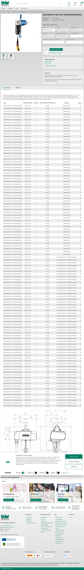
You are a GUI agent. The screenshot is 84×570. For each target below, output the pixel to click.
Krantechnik (58, 537)
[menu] (42, 9)
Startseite (3, 13)
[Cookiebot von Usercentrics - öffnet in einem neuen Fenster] (8, 568)
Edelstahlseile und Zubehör (61, 522)
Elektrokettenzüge (22, 13)
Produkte (8, 13)
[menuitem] (3, 9)
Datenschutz (29, 517)
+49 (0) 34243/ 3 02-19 (8, 527)
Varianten (18, 88)
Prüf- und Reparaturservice (46, 526)
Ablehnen (74, 561)
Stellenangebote (44, 524)
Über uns (43, 519)
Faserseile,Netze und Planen (60, 527)
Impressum (29, 519)
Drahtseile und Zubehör (61, 521)
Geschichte (43, 521)
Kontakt (42, 532)
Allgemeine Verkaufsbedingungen (31, 521)
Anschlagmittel (59, 517)
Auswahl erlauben (73, 556)
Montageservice (44, 528)
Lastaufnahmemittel (60, 539)
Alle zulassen (74, 551)
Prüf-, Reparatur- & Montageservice (59, 542)
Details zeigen (65, 567)
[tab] (7, 89)
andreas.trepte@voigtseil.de (50, 67)
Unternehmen (44, 517)
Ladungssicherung (60, 533)
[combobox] (38, 4)
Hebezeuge (15, 13)
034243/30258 (47, 65)
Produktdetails (7, 88)
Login (71, 517)
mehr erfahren (8, 499)
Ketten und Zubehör (60, 530)
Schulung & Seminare (45, 530)
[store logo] (5, 4)
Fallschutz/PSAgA (59, 532)
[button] (38, 34)
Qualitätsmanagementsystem (46, 522)
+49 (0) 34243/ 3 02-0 (7, 525)
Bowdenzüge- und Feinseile (61, 524)
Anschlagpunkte (59, 519)
